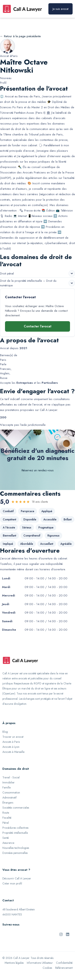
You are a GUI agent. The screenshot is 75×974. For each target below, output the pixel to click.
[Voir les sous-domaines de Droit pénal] (72, 273)
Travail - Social (11, 777)
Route (5, 813)
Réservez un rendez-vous (38, 470)
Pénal (5, 823)
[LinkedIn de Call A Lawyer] (67, 934)
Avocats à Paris (11, 742)
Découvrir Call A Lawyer (16, 878)
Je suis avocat (60, 9)
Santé (5, 838)
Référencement (64, 968)
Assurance (8, 843)
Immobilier (8, 782)
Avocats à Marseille (13, 752)
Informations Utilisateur (40, 963)
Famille (6, 787)
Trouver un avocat (12, 737)
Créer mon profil (12, 883)
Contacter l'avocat (37, 326)
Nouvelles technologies (15, 848)
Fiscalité (6, 818)
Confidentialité (64, 963)
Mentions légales (14, 963)
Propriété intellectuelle (15, 833)
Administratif (9, 798)
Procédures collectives (15, 828)
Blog (5, 732)
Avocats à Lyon (10, 747)
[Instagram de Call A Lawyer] (61, 934)
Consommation (11, 792)
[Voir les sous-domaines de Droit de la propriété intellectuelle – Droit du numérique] (72, 283)
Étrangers (7, 803)
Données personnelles (15, 853)
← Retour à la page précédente (20, 36)
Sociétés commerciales (15, 808)
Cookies (47, 968)
